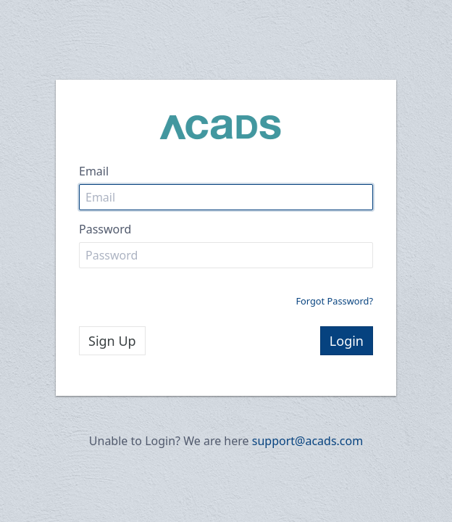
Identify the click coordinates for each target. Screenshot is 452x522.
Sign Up (112, 340)
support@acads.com (307, 441)
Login (347, 340)
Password (105, 229)
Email (94, 171)
